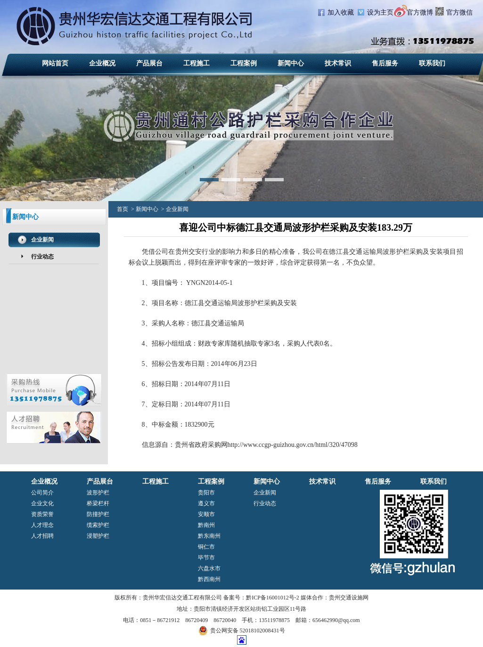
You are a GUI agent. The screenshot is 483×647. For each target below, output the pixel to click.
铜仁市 (206, 546)
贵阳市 (206, 492)
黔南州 (206, 525)
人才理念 (42, 525)
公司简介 (42, 492)
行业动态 (42, 256)
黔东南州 (209, 536)
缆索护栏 (98, 525)
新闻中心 (291, 63)
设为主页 (380, 12)
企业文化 (42, 503)
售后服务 (385, 63)
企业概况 (102, 63)
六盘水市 (209, 568)
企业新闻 (42, 239)
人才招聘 (42, 536)
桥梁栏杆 (98, 503)
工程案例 (243, 63)
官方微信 (459, 12)
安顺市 (206, 514)
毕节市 (206, 557)
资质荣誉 (42, 514)
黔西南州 (209, 579)
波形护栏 (396, 251)
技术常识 (338, 63)
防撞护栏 (98, 514)
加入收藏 (340, 12)
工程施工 (196, 63)
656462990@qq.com (336, 620)
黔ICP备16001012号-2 (272, 597)
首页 (122, 209)
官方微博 (420, 12)
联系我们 (432, 63)
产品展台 (149, 63)
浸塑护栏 (98, 536)
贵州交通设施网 (348, 597)
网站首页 (55, 63)
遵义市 (206, 503)
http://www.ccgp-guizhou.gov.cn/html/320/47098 (293, 444)
